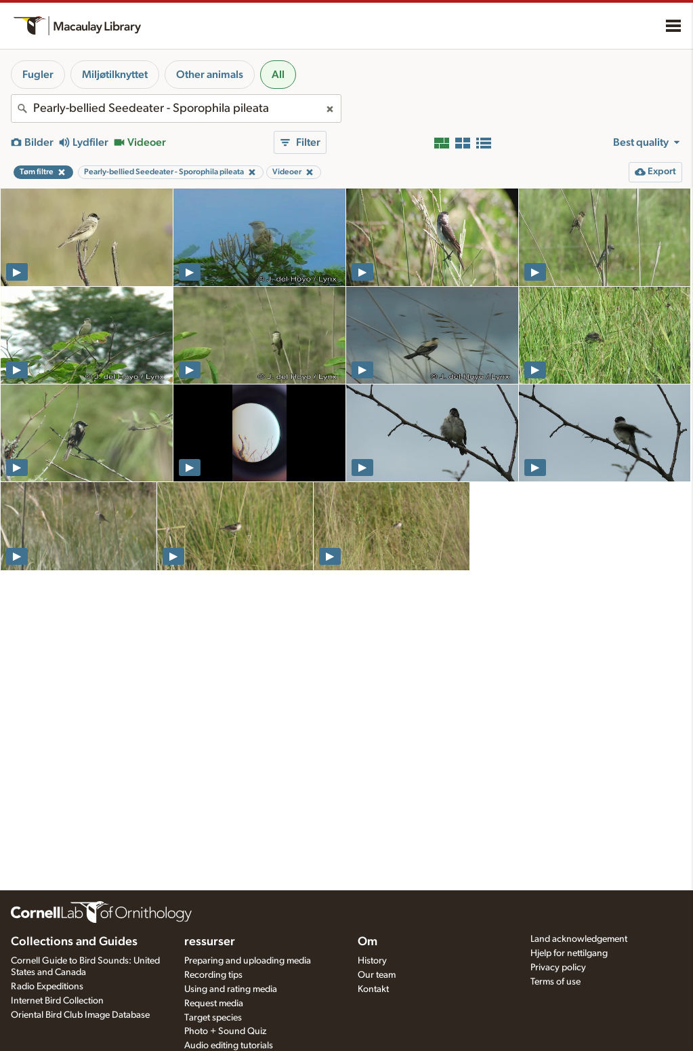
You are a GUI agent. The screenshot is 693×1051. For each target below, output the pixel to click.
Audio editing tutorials (228, 1045)
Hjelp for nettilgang (569, 953)
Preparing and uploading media (247, 961)
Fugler (38, 74)
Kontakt (373, 989)
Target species (213, 1018)
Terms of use (555, 982)
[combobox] (176, 108)
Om (367, 942)
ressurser (209, 942)
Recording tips (213, 975)
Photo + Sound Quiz (225, 1031)
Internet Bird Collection (57, 1001)
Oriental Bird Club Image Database (80, 1015)
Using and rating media (230, 989)
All (278, 74)
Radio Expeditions (47, 986)
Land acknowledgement (578, 939)
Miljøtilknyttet (115, 74)
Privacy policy (558, 967)
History (372, 961)
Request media (213, 1003)
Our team (377, 975)
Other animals (209, 74)
